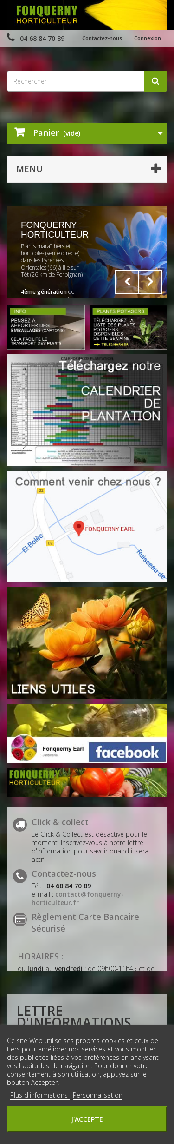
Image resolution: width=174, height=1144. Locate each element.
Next (150, 282)
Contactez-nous (102, 37)
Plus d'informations (40, 1095)
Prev (127, 282)
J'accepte (87, 1119)
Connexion (147, 37)
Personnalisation (97, 1095)
